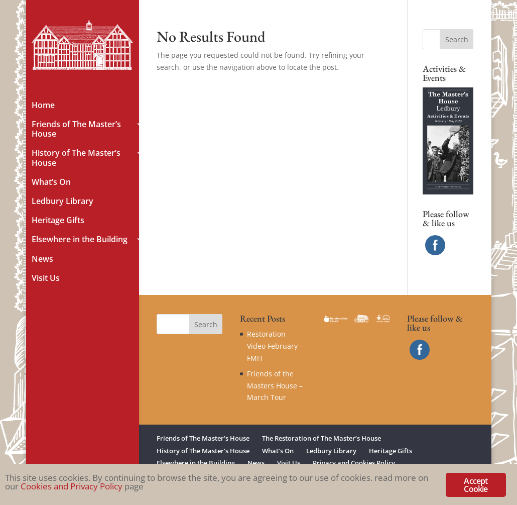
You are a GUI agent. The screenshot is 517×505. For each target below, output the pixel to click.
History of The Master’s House (76, 158)
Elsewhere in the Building (79, 240)
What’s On (51, 182)
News (42, 259)
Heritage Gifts (58, 221)
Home (43, 105)
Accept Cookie (475, 484)
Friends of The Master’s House (76, 129)
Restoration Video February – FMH (275, 346)
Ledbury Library (62, 201)
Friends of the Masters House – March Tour (275, 385)
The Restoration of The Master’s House (321, 438)
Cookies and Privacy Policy (71, 486)
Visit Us (46, 278)
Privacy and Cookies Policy (354, 462)
